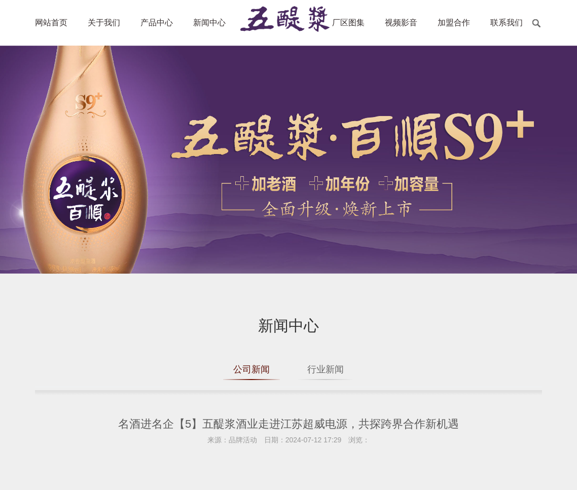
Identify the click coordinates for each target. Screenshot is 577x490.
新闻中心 (209, 22)
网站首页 (51, 22)
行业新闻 (325, 369)
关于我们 (104, 22)
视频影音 (401, 22)
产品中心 (156, 22)
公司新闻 (251, 369)
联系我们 (506, 22)
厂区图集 (348, 22)
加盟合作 (454, 22)
